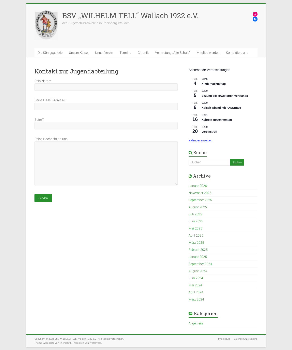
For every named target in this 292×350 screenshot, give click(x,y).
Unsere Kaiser (79, 53)
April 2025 (196, 235)
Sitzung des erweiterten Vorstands (225, 95)
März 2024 (196, 299)
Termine (125, 53)
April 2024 (196, 292)
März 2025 (196, 242)
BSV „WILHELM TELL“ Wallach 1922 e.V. (130, 15)
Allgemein (196, 323)
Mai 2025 (195, 228)
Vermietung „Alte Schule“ (172, 53)
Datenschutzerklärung (246, 338)
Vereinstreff (209, 131)
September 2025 (200, 200)
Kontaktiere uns (237, 53)
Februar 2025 (198, 250)
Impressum (224, 338)
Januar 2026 (198, 186)
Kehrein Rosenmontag (217, 119)
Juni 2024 (196, 278)
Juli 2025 (195, 214)
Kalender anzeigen (200, 140)
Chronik (143, 53)
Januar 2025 (198, 257)
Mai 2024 (195, 285)
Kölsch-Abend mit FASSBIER (221, 107)
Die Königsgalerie (50, 53)
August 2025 (198, 207)
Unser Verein (104, 53)
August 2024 (198, 271)
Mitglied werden (208, 53)
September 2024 (200, 264)
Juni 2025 (196, 221)
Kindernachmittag (214, 83)
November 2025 (200, 193)
